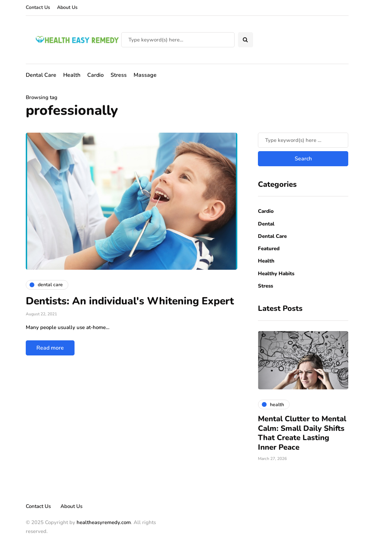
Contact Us (38, 7)
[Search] (178, 39)
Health (71, 75)
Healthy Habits (276, 273)
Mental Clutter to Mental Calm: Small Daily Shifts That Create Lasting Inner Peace (302, 433)
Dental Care (41, 75)
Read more (50, 348)
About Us (67, 7)
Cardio (95, 75)
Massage (145, 75)
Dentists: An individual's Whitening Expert (130, 301)
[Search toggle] (245, 39)
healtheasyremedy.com (104, 522)
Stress (119, 75)
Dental (266, 223)
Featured (269, 248)
